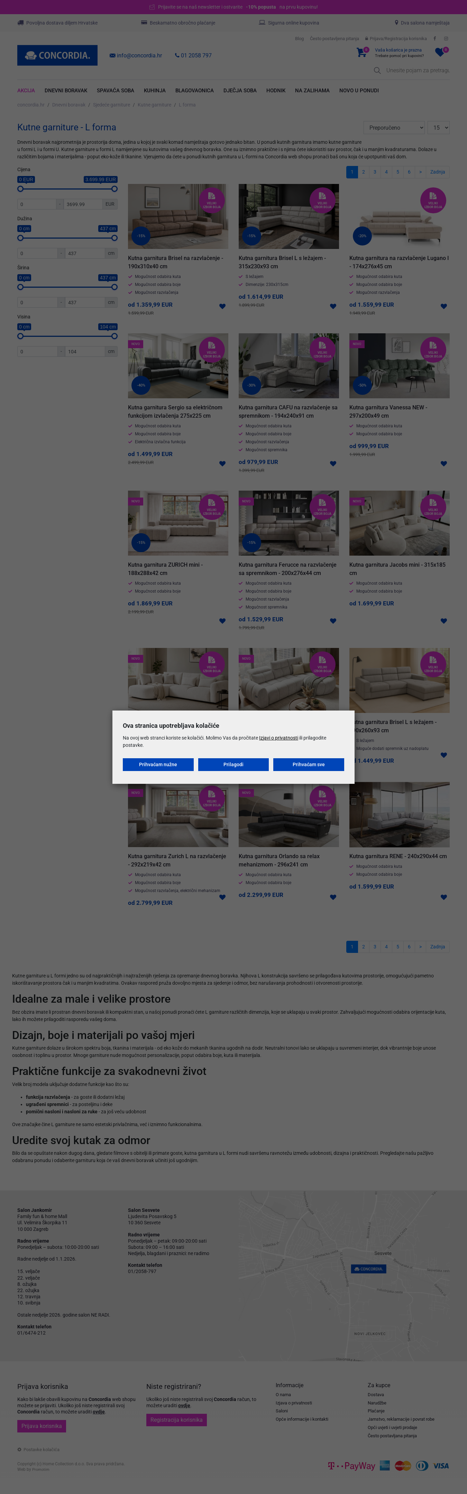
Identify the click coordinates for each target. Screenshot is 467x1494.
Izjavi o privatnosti (278, 738)
